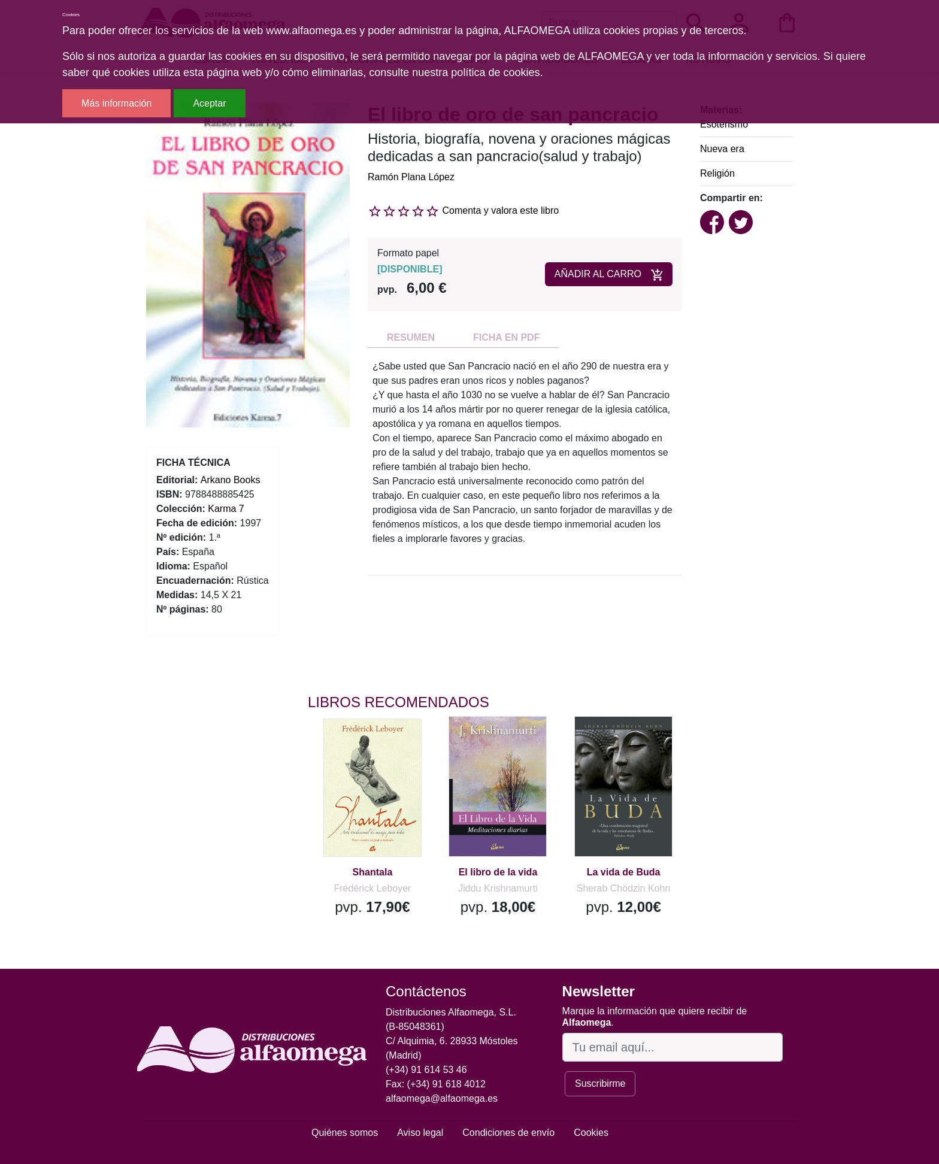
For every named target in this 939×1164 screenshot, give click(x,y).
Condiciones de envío (508, 1132)
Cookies (591, 1132)
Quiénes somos (344, 1132)
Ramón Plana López (411, 177)
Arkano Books (231, 480)
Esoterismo (724, 124)
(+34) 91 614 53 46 (426, 1070)
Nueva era (722, 149)
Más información (116, 103)
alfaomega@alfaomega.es (442, 1098)
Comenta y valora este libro (500, 210)
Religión (717, 173)
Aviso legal (420, 1132)
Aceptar (209, 103)
